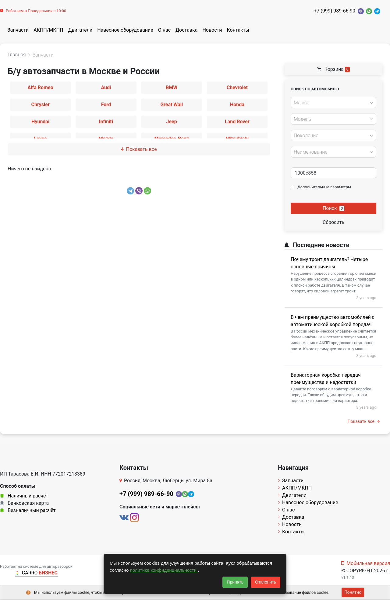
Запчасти (18, 30)
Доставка (186, 30)
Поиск (333, 208)
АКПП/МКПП (48, 30)
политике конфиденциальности (164, 570)
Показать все (139, 149)
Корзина (333, 69)
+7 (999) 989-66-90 (334, 11)
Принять (235, 582)
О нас (164, 30)
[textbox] (331, 102)
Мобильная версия (365, 563)
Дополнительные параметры (321, 187)
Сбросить (333, 222)
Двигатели (80, 30)
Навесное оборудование (125, 30)
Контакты (238, 30)
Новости (212, 30)
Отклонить (265, 582)
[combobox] (333, 102)
